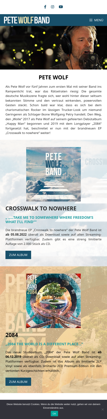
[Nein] (102, 409)
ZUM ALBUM (18, 255)
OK (54, 413)
